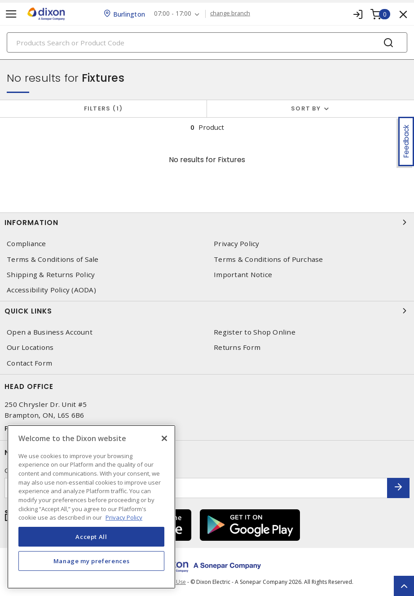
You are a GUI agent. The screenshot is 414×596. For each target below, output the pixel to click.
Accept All (91, 537)
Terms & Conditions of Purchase (268, 259)
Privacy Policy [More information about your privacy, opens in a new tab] (124, 517)
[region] (91, 507)
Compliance (26, 243)
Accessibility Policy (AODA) (51, 290)
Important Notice (243, 274)
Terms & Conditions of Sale (53, 259)
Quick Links (207, 311)
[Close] (164, 438)
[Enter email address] (196, 488)
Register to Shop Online (254, 332)
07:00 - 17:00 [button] (172, 14)
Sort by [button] (306, 108)
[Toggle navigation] (11, 14)
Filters (103, 108)
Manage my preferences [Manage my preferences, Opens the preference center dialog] (91, 561)
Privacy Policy (237, 243)
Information (207, 222)
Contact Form (29, 363)
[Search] (207, 42)
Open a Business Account (49, 332)
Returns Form (237, 347)
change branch (230, 13)
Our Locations (30, 347)
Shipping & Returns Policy (51, 274)
